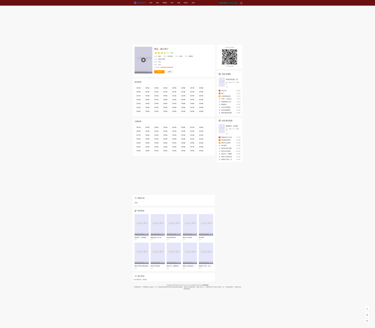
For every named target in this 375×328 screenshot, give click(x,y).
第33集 (138, 103)
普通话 (191, 56)
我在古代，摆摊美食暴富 (174, 266)
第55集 (192, 111)
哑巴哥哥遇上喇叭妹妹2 (141, 266)
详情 (137, 202)
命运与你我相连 (225, 107)
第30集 (183, 99)
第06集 (183, 88)
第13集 (174, 92)
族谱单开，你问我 (232, 126)
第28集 (165, 99)
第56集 (201, 111)
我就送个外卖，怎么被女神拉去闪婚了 (210, 266)
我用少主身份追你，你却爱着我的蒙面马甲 (195, 266)
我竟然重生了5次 (225, 101)
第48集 (201, 107)
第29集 (174, 99)
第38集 (183, 103)
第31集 (192, 99)
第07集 (192, 88)
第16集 (201, 92)
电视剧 (165, 2)
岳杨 (159, 59)
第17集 (138, 95)
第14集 (183, 92)
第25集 (138, 99)
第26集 (148, 99)
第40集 (201, 103)
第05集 (174, 88)
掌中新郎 (201, 237)
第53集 (174, 111)
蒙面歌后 (223, 104)
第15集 (192, 92)
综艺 (172, 2)
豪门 (221, 93)
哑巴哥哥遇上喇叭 (225, 148)
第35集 (156, 103)
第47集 (192, 107)
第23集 (192, 95)
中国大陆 (170, 56)
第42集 (148, 107)
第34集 (148, 103)
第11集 (156, 92)
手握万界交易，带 (232, 79)
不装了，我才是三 (225, 99)
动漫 (178, 2)
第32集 (201, 99)
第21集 (174, 95)
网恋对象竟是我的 (225, 113)
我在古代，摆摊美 (225, 154)
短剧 (193, 2)
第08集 (201, 88)
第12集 (165, 92)
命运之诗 (223, 90)
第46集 (183, 107)
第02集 (148, 88)
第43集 (156, 107)
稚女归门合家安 (187, 237)
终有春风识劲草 (171, 237)
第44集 (165, 107)
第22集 (183, 95)
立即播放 (159, 71)
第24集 (201, 95)
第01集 (138, 88)
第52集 (165, 111)
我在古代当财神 (155, 266)
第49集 (138, 111)
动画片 (186, 2)
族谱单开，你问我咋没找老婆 (143, 237)
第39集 (192, 103)
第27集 (156, 99)
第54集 (183, 111)
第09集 (138, 92)
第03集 (156, 88)
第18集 (148, 95)
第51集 (156, 111)
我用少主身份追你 (225, 156)
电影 (157, 2)
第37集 (174, 103)
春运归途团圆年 (225, 110)
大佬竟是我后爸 (225, 96)
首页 (151, 2)
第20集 (165, 95)
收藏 (169, 71)
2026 (180, 56)
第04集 (165, 88)
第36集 (165, 103)
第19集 (156, 95)
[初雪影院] (205, 285)
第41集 (138, 107)
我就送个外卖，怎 (225, 159)
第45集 (174, 107)
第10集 (148, 92)
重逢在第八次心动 (156, 237)
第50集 (148, 111)
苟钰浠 (163, 59)
